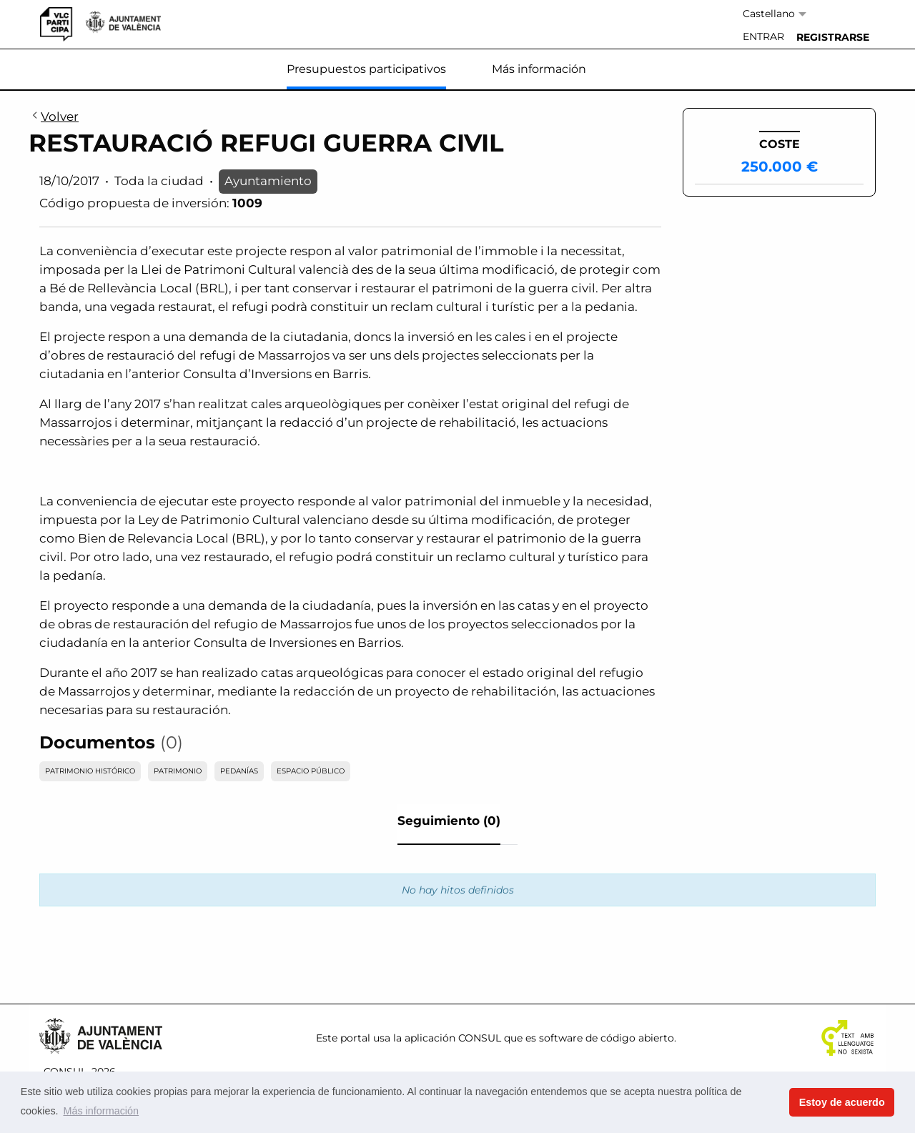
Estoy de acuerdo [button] (842, 1102)
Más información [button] (101, 1111)
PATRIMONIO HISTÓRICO (90, 771)
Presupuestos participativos (366, 69)
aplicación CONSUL (453, 1037)
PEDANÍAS (239, 771)
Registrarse (832, 37)
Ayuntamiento (268, 181)
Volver (54, 117)
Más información (539, 69)
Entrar (763, 36)
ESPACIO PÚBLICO (311, 771)
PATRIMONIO (178, 771)
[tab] (448, 825)
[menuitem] (763, 37)
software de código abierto (606, 1037)
